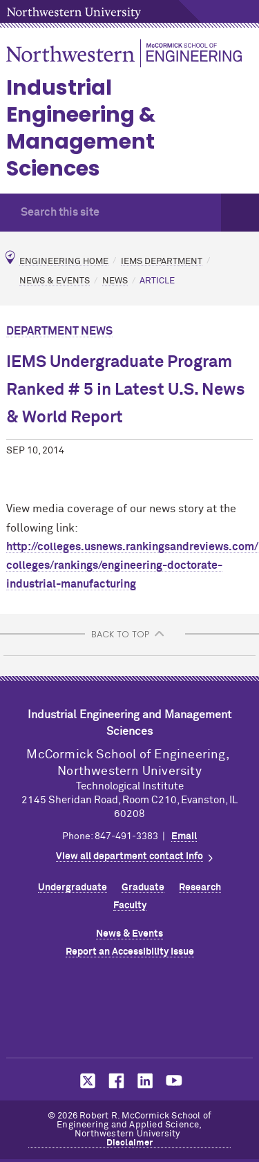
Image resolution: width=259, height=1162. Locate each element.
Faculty (129, 905)
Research (200, 887)
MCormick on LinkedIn (144, 1080)
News (115, 281)
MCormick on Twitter (85, 1080)
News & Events (54, 281)
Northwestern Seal (129, 1011)
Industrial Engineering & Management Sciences (80, 128)
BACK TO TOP (120, 634)
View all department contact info (129, 856)
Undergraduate (72, 887)
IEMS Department (161, 260)
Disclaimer (129, 1142)
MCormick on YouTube (174, 1080)
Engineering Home (63, 260)
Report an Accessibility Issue (130, 952)
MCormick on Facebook (114, 1080)
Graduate (143, 887)
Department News (59, 331)
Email (184, 836)
